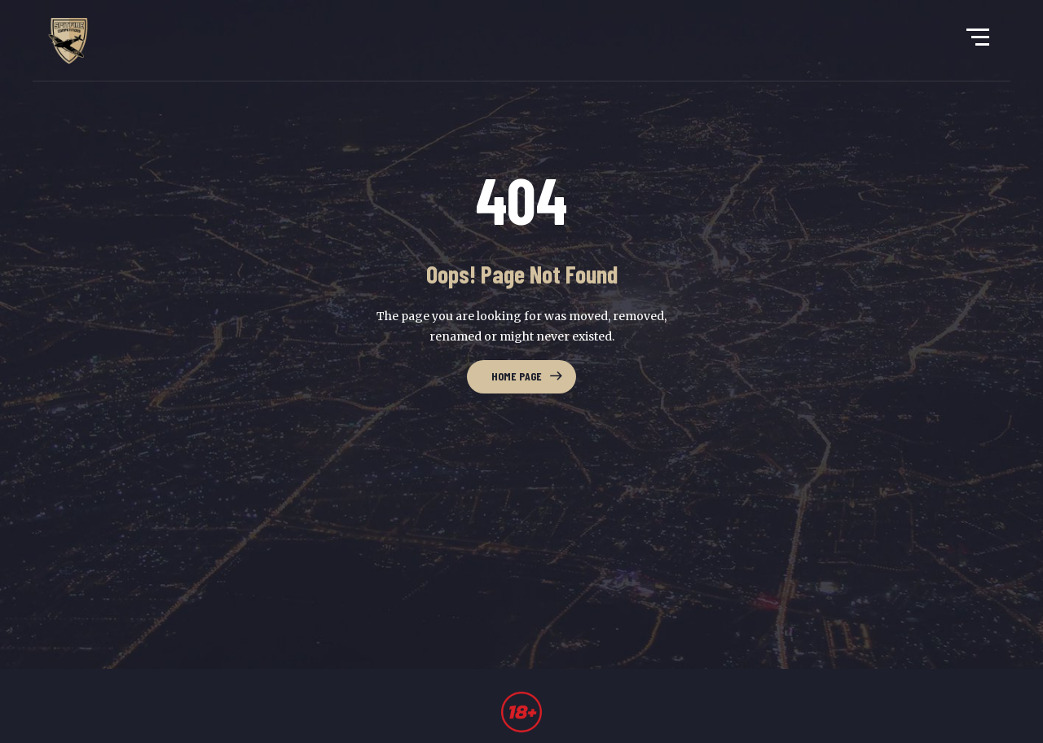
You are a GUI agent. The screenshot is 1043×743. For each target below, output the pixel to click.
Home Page (516, 376)
